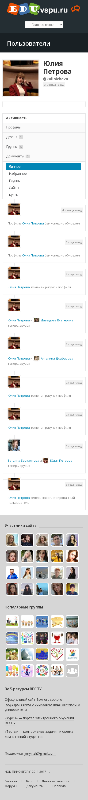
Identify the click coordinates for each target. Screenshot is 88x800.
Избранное (18, 173)
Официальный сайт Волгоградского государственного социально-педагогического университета (42, 704)
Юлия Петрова (57, 67)
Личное (15, 166)
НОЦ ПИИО (13, 771)
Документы (18, 156)
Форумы (11, 786)
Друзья (14, 137)
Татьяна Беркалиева (23, 460)
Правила (59, 786)
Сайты (14, 187)
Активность (16, 118)
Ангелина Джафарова (57, 358)
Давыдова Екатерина (57, 320)
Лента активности (55, 781)
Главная (11, 781)
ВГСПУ (26, 771)
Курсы (14, 194)
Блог (29, 781)
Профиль (13, 127)
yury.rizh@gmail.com (40, 753)
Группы (14, 146)
